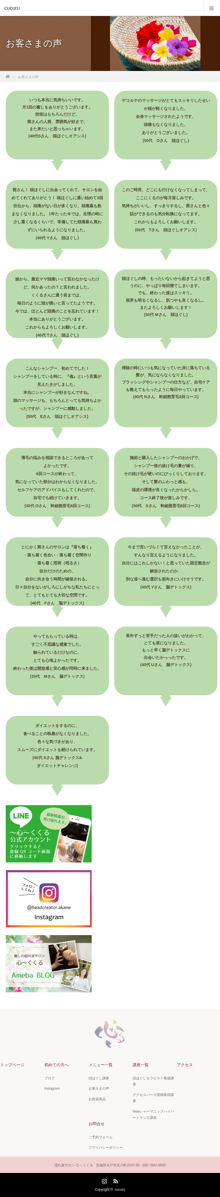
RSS (115, 1180)
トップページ (12, 1064)
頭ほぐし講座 (99, 1078)
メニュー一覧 (101, 1064)
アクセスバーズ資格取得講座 (153, 1098)
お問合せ (97, 1123)
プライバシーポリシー (106, 1147)
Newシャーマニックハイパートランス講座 (153, 1114)
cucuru (120, 1190)
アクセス (185, 1064)
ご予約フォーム (101, 1137)
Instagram (52, 1089)
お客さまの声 (99, 1089)
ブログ (49, 1078)
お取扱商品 (97, 1099)
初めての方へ (56, 1064)
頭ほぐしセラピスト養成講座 (153, 1081)
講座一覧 (141, 1064)
